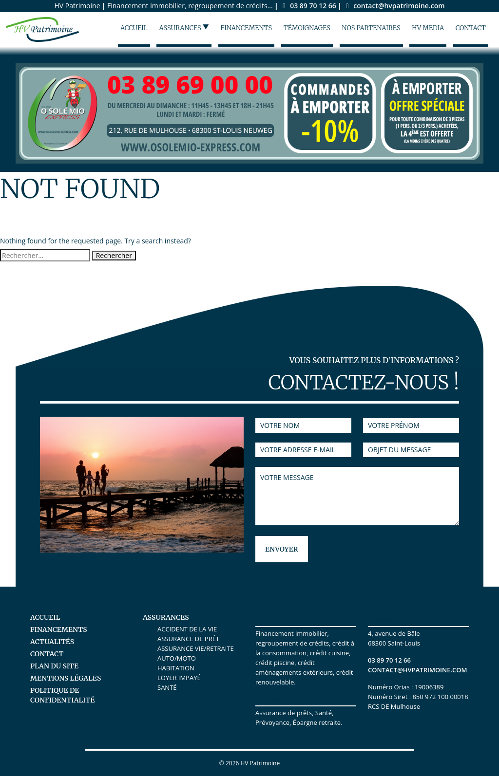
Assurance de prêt (188, 638)
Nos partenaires (371, 28)
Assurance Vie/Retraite (195, 648)
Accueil (134, 28)
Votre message (357, 496)
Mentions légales (65, 678)
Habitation (175, 668)
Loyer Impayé (179, 677)
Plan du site (54, 666)
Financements (246, 28)
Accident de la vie (187, 629)
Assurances (184, 27)
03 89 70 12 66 (309, 5)
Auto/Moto (176, 658)
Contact (471, 28)
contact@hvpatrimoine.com (393, 5)
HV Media (428, 28)
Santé (167, 687)
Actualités (52, 641)
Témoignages (307, 28)
